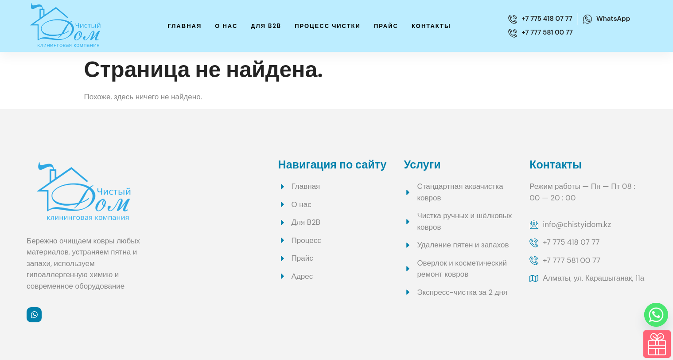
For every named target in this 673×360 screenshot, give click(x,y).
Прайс (386, 26)
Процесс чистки (328, 26)
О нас (226, 26)
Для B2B (266, 26)
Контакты (431, 26)
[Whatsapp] (656, 315)
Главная (184, 26)
